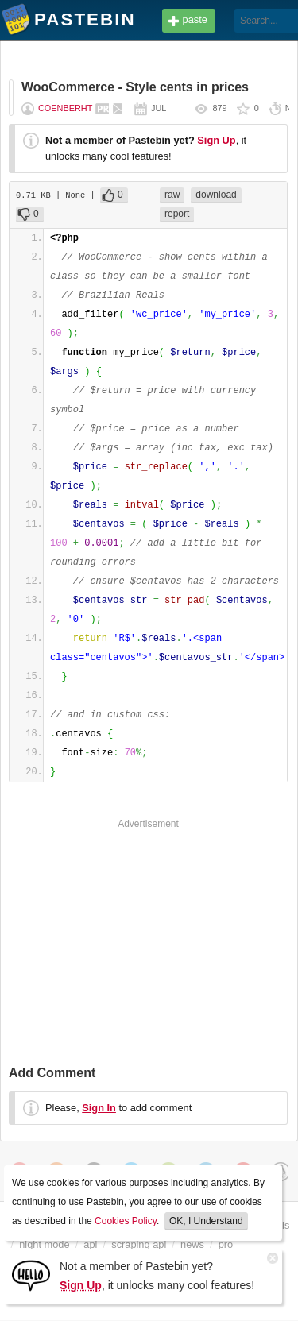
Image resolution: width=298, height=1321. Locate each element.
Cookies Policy (126, 1220)
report (176, 213)
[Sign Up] (31, 1274)
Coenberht (65, 108)
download (215, 194)
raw (172, 194)
